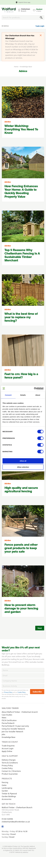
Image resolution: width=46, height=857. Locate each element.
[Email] (23, 675)
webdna (25, 852)
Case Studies (7, 715)
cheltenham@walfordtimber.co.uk (16, 822)
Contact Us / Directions (11, 771)
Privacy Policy (8, 692)
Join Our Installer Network (12, 731)
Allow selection (23, 467)
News (4, 717)
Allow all (23, 461)
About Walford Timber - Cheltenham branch (20, 712)
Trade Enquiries (8, 746)
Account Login (7, 748)
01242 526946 (7, 819)
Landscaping (7, 788)
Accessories (6, 799)
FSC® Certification (9, 720)
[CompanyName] (23, 681)
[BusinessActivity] (23, 686)
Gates (4, 785)
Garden (5, 791)
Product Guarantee (10, 774)
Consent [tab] (8, 395)
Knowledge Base (8, 737)
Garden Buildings (9, 796)
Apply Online (7, 751)
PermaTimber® (8, 723)
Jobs (3, 734)
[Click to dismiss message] (41, 35)
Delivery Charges (9, 760)
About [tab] (37, 395)
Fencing (5, 782)
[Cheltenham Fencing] (9, 10)
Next (40, 628)
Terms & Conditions (10, 763)
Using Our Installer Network (13, 729)
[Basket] (37, 10)
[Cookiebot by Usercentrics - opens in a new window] (34, 388)
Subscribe (37, 691)
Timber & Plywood (9, 793)
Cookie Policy (21, 692)
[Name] (23, 670)
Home (16, 67)
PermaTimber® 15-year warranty (15, 726)
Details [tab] (23, 395)
